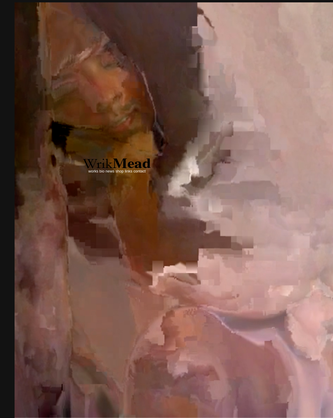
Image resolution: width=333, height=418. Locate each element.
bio (102, 171)
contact (139, 171)
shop (120, 171)
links (128, 171)
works (93, 171)
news (109, 171)
